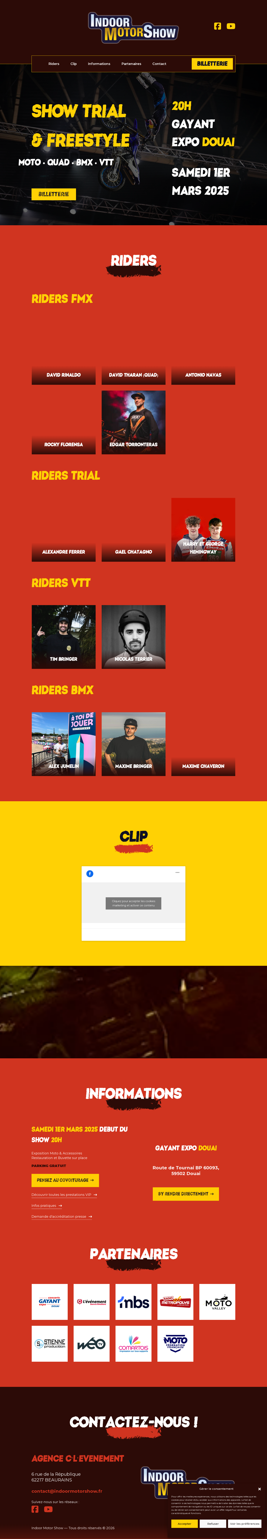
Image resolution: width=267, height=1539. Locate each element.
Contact (159, 64)
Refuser (213, 1523)
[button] (259, 1489)
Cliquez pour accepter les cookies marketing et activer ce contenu (133, 903)
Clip (73, 64)
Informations (99, 64)
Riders (53, 64)
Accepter (184, 1523)
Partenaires (131, 64)
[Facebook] (217, 26)
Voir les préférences (244, 1523)
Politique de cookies (205, 1531)
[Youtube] (231, 26)
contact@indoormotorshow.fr (67, 1491)
